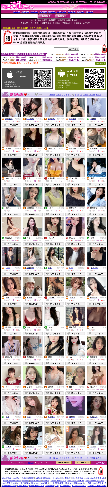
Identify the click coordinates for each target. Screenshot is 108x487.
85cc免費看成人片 (97, 478)
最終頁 (98, 95)
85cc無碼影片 (65, 486)
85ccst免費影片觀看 (58, 481)
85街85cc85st (34, 483)
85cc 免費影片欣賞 (36, 486)
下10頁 (92, 95)
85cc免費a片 (66, 478)
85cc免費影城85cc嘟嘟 (12, 481)
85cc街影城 (6, 478)
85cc (56, 486)
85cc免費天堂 (98, 483)
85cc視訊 (87, 483)
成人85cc (56, 478)
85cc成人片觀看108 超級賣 (23, 478)
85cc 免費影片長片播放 (95, 481)
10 (81, 95)
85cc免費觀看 (35, 481)
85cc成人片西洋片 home (96, 486)
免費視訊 (18, 119)
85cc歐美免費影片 (79, 486)
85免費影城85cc (76, 483)
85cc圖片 (44, 483)
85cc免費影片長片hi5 (76, 481)
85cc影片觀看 (22, 483)
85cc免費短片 (29, 463)
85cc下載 (45, 481)
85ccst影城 (49, 486)
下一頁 (85, 95)
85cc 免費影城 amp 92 (80, 478)
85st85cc (25, 481)
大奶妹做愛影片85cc (43, 478)
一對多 (61, 149)
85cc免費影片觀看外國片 (59, 483)
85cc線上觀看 (22, 486)
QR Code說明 (100, 63)
